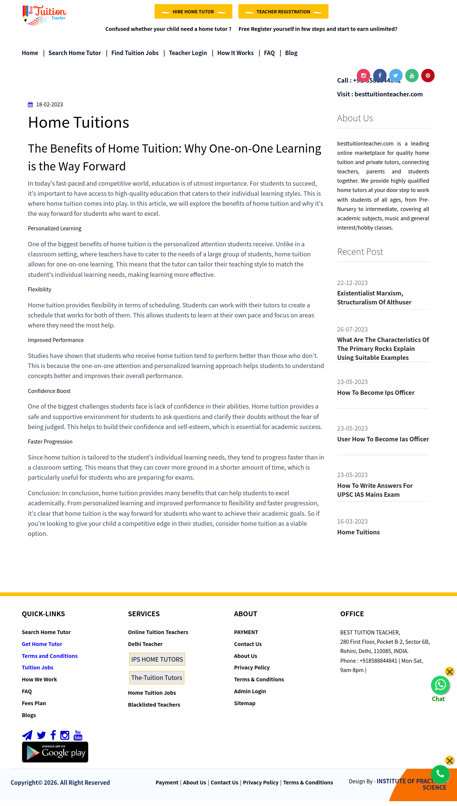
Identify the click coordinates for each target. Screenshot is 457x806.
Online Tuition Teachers (158, 636)
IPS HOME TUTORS (157, 663)
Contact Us (248, 648)
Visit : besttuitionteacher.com (380, 98)
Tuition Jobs (38, 672)
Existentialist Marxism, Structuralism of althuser (374, 302)
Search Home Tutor (72, 57)
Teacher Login (185, 57)
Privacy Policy (252, 672)
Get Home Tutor (42, 648)
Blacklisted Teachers (154, 709)
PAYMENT (246, 636)
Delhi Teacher (145, 648)
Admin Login (250, 696)
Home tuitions (358, 536)
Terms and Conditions (50, 660)
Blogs (29, 719)
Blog (289, 57)
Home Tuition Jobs (152, 697)
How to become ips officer (376, 397)
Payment (167, 787)
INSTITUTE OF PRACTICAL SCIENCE (411, 789)
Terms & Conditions (259, 684)
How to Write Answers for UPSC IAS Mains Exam (375, 494)
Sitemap (245, 707)
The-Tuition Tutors (157, 682)
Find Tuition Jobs (132, 57)
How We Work (39, 684)
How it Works (233, 57)
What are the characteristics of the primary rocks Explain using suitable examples (383, 353)
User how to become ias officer (383, 443)
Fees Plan (34, 707)
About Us (245, 660)
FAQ (266, 57)
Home (30, 57)
